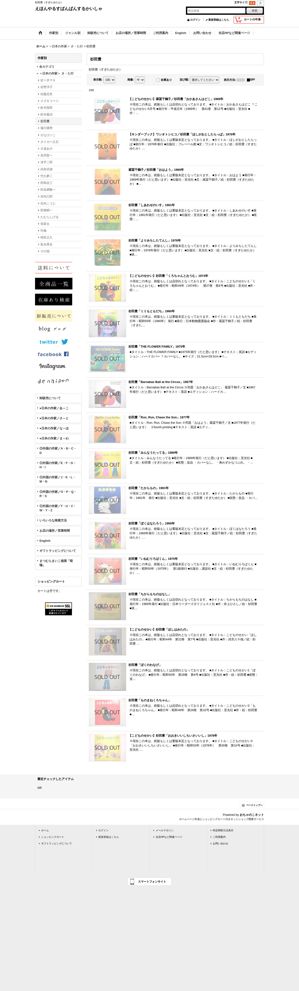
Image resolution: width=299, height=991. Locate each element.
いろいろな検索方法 (53, 520)
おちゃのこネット (252, 815)
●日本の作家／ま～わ (54, 438)
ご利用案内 (219, 836)
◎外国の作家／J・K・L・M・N (57, 479)
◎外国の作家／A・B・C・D (57, 450)
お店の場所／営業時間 (54, 530)
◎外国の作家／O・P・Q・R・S (58, 494)
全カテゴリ (46, 66)
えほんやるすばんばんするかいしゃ (68, 8)
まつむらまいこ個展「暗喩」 (56, 563)
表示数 (98, 79)
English (44, 540)
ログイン (195, 19)
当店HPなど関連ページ (169, 836)
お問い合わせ (220, 843)
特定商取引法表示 (223, 830)
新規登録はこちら (218, 19)
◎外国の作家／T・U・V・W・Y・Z (57, 508)
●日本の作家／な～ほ (54, 428)
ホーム (45, 830)
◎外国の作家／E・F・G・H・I (57, 465)
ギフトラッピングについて (57, 551)
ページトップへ (254, 805)
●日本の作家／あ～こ (54, 408)
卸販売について (50, 398)
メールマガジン (165, 830)
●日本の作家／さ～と (54, 418)
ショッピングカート (52, 836)
